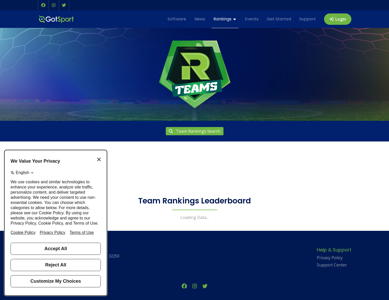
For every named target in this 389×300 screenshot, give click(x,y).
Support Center (332, 265)
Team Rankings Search (194, 131)
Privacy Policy (330, 257)
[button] (43, 5)
